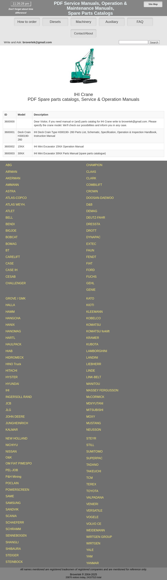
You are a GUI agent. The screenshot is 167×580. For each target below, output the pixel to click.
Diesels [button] (55, 22)
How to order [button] (27, 22)
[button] (153, 4)
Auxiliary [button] (111, 22)
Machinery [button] (83, 22)
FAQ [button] (140, 22)
